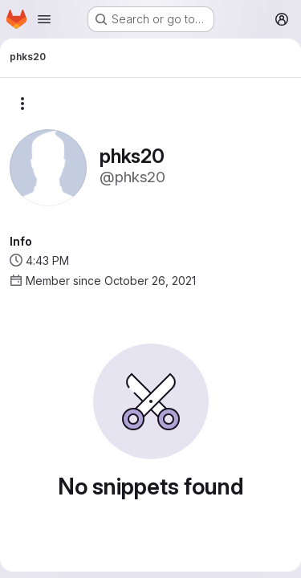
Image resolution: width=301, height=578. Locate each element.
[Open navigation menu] (44, 19)
